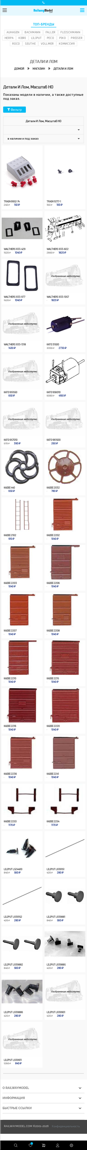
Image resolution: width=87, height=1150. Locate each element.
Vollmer (47, 43)
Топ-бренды (43, 24)
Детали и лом (63, 68)
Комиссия (67, 43)
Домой (19, 68)
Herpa (9, 38)
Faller (50, 32)
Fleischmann (70, 32)
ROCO (16, 43)
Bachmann (33, 32)
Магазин (39, 68)
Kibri (22, 38)
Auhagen (13, 32)
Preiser (76, 38)
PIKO (62, 38)
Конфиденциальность (66, 1126)
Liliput (36, 38)
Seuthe (30, 43)
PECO (50, 38)
